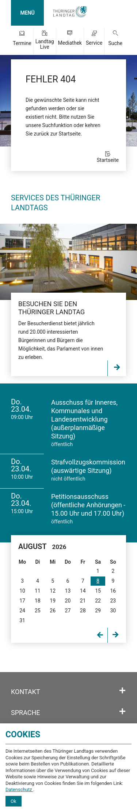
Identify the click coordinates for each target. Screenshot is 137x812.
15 (98, 591)
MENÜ (27, 13)
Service (94, 43)
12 (53, 591)
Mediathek (70, 43)
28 (83, 610)
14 (83, 591)
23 (113, 601)
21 (83, 601)
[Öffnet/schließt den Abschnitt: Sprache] (122, 712)
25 (38, 610)
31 (22, 620)
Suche (115, 43)
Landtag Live (44, 44)
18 (38, 601)
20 (68, 601)
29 (98, 610)
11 (38, 591)
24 (22, 610)
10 (22, 591)
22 (98, 601)
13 (68, 591)
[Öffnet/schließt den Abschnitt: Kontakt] (122, 691)
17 (22, 601)
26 (53, 610)
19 (53, 601)
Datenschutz (19, 789)
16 (113, 591)
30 (113, 610)
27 (68, 610)
